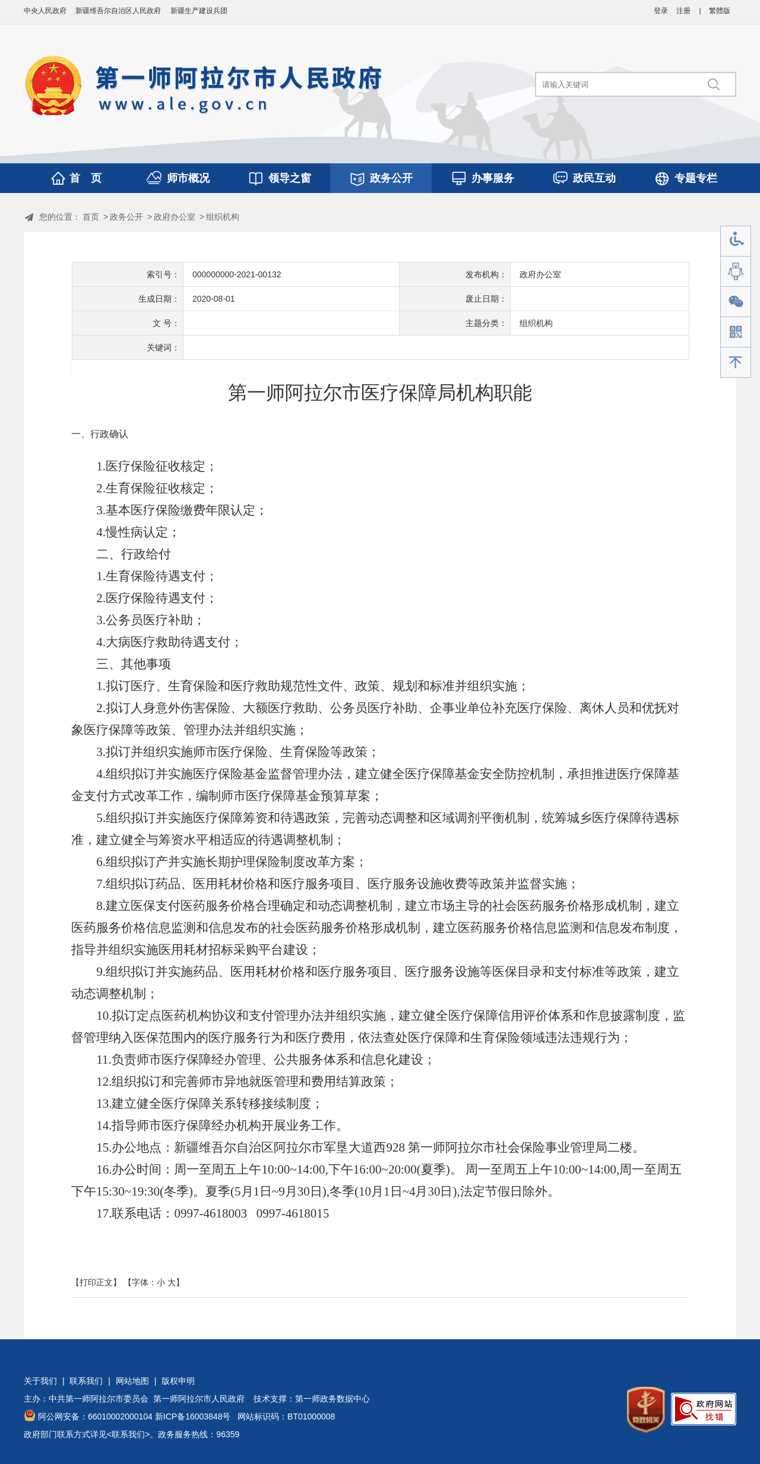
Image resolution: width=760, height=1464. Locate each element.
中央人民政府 (45, 11)
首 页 (85, 178)
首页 (91, 217)
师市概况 (188, 178)
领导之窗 (289, 178)
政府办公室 (174, 217)
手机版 (735, 332)
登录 (661, 11)
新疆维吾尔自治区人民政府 (118, 11)
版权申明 (178, 1381)
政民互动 (594, 178)
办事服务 (492, 178)
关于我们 (40, 1381)
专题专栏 (695, 178)
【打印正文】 (96, 1282)
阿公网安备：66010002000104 (95, 1416)
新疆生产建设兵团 (198, 11)
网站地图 (132, 1381)
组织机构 (222, 217)
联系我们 (86, 1381)
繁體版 (719, 11)
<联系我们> (128, 1434)
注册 (683, 11)
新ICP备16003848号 (193, 1416)
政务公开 (391, 178)
